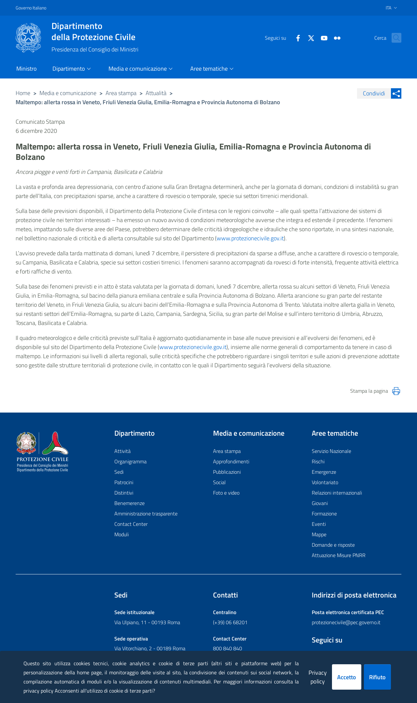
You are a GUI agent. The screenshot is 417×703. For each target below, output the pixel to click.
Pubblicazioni (227, 472)
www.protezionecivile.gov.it (250, 238)
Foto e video (226, 493)
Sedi (118, 472)
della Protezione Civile (94, 31)
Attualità (156, 93)
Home (23, 93)
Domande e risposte (333, 545)
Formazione (324, 513)
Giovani (320, 503)
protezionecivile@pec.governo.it (346, 622)
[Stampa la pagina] (396, 391)
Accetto (346, 677)
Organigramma (130, 461)
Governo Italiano (31, 7)
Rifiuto (377, 677)
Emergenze (324, 472)
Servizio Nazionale (331, 451)
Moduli (121, 534)
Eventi (319, 524)
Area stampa (121, 93)
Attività (122, 451)
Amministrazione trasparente (146, 513)
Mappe (319, 534)
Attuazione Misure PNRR (339, 555)
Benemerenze (129, 503)
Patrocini (123, 482)
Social (219, 482)
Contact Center (131, 524)
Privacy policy (318, 677)
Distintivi (123, 493)
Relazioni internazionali (337, 493)
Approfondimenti (231, 461)
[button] (393, 38)
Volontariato (325, 482)
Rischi (318, 461)
